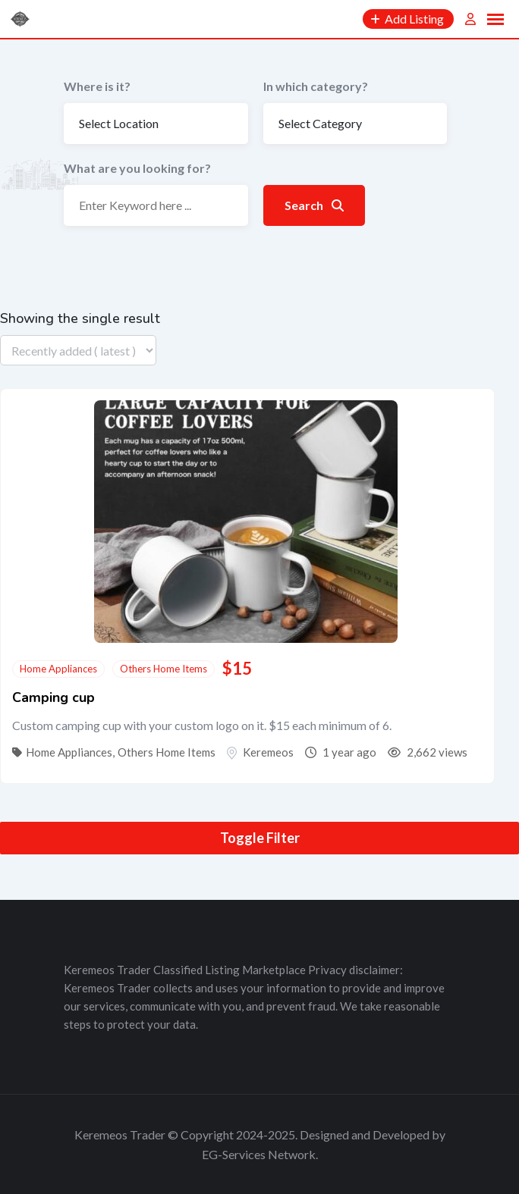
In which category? (315, 86)
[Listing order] (78, 350)
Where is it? (97, 86)
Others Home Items (163, 669)
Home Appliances (58, 669)
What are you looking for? (137, 168)
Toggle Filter (260, 837)
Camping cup (53, 697)
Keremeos (268, 752)
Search (314, 205)
